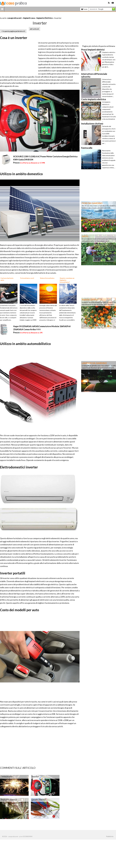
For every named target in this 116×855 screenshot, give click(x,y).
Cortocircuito (7, 776)
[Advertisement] (26, 15)
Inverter (35, 776)
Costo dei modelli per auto (19, 610)
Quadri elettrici (38, 800)
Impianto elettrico (9, 800)
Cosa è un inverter (13, 38)
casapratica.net (14, 18)
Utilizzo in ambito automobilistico (25, 344)
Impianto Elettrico (44, 18)
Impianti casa (29, 18)
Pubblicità (109, 836)
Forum (84, 9)
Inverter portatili (12, 573)
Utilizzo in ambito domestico (21, 174)
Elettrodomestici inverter (19, 467)
